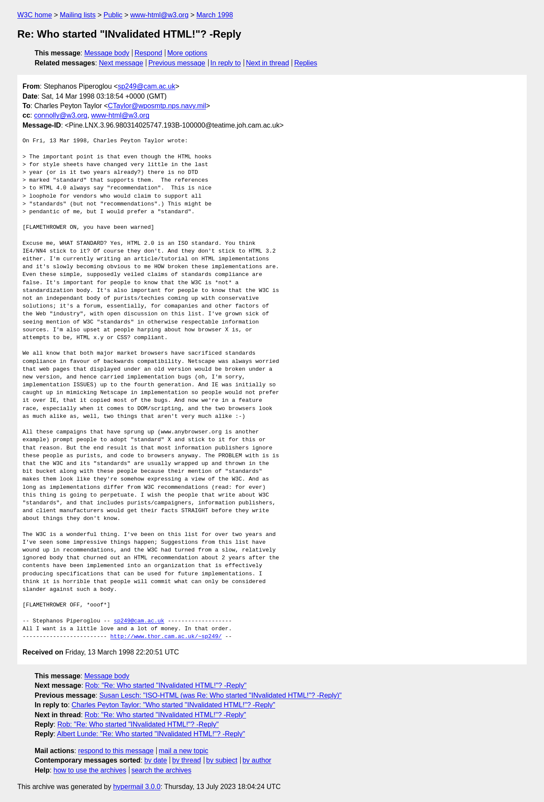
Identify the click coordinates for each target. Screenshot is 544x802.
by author (256, 760)
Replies (305, 63)
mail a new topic (184, 750)
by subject (221, 760)
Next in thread (267, 63)
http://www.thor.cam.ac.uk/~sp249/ (166, 637)
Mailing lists (78, 15)
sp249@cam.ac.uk (146, 86)
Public (112, 15)
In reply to (225, 63)
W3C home (34, 15)
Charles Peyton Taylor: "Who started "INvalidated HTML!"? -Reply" (173, 705)
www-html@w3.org (159, 15)
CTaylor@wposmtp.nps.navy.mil (157, 105)
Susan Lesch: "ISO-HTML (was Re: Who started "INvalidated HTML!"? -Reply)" (220, 695)
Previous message (177, 63)
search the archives (162, 770)
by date (155, 760)
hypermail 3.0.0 (136, 786)
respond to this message (115, 750)
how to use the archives (90, 770)
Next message (121, 63)
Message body (106, 53)
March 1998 (214, 15)
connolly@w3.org (60, 115)
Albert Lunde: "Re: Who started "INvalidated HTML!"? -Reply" (151, 734)
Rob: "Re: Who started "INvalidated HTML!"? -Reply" (166, 685)
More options (187, 53)
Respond (148, 53)
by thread (186, 760)
